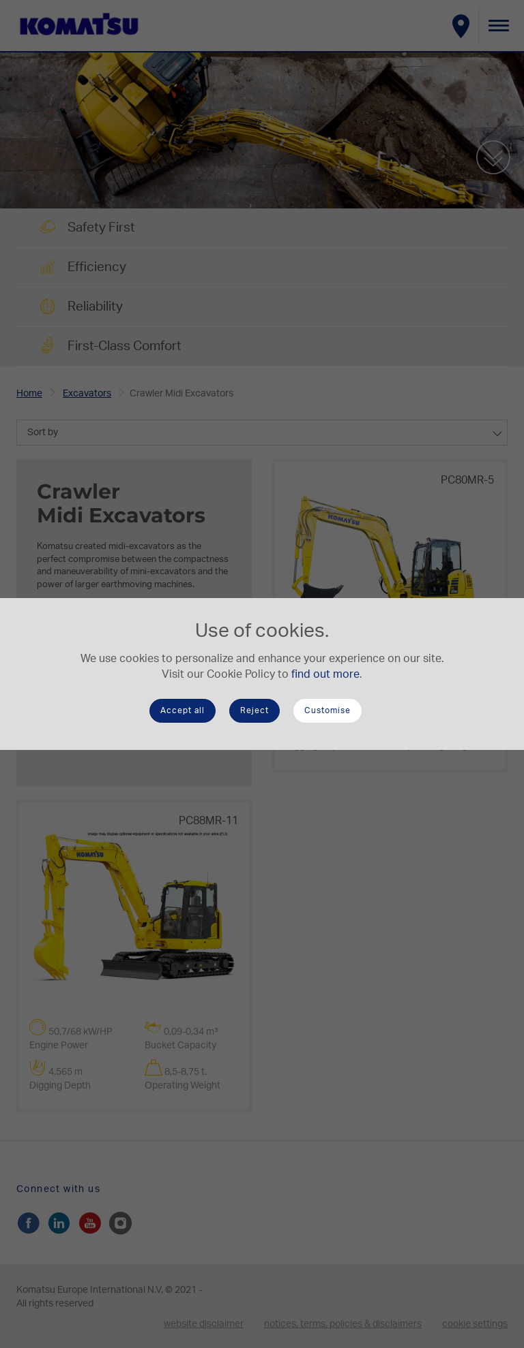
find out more (325, 674)
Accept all (182, 710)
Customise (327, 710)
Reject (254, 710)
